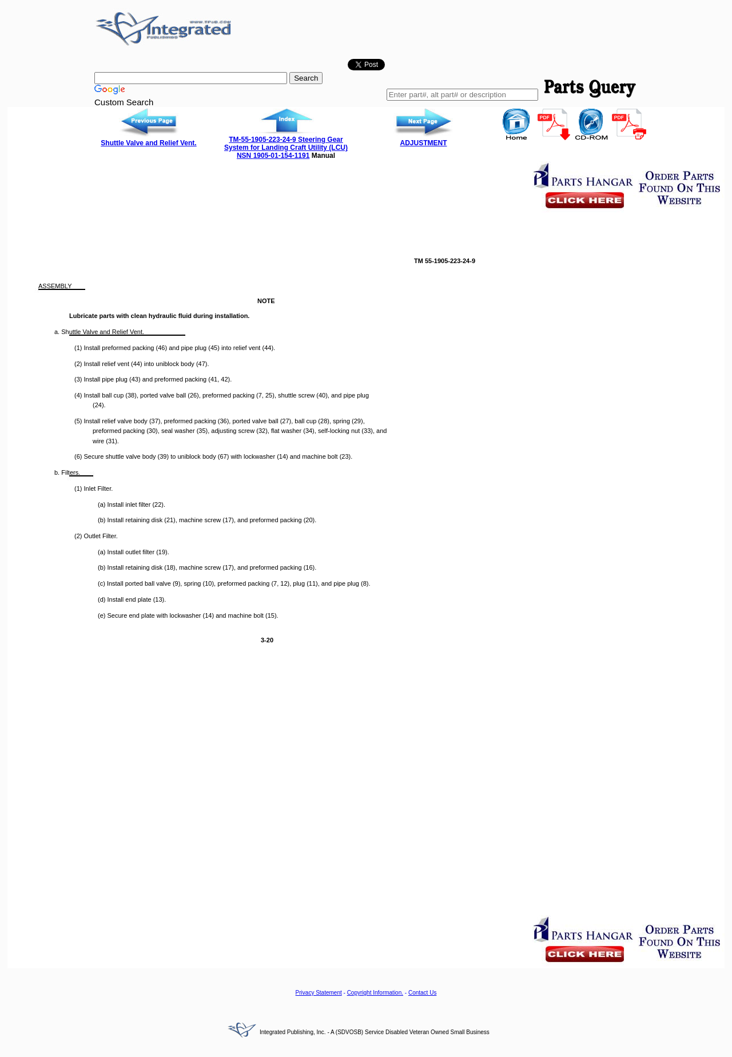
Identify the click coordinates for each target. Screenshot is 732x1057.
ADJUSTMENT (423, 143)
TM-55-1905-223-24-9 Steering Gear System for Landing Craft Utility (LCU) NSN (286, 148)
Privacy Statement (319, 993)
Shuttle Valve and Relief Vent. (148, 143)
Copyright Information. (375, 993)
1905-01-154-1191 (281, 156)
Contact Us (422, 993)
